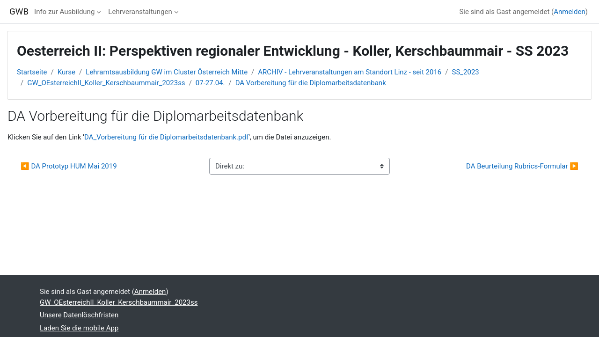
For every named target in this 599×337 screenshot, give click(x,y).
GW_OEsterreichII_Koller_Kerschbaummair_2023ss (106, 83)
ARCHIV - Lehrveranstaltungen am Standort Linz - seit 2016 (349, 72)
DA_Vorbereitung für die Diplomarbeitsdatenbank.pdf (166, 137)
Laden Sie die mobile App (79, 328)
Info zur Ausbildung (64, 11)
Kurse (66, 72)
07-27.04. (210, 83)
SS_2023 (465, 72)
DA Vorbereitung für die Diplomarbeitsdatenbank (310, 83)
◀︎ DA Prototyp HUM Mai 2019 (69, 166)
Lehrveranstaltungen (140, 11)
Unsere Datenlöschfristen (79, 315)
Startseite (32, 72)
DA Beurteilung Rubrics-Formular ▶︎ (522, 166)
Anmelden (569, 11)
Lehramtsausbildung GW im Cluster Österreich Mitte (167, 72)
